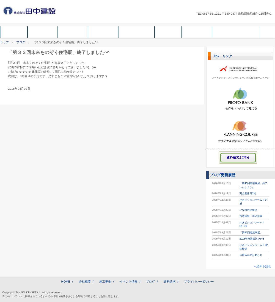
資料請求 (197, 32)
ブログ (168, 32)
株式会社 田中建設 (31, 10)
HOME (13, 32)
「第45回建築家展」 (250, 232)
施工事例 (103, 32)
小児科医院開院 (248, 209)
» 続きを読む (262, 266)
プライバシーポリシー (236, 32)
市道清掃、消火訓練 (250, 216)
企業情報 (73, 32)
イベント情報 (136, 32)
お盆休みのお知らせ (250, 255)
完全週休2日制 (247, 193)
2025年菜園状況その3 (251, 238)
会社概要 (43, 32)
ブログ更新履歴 (222, 175)
